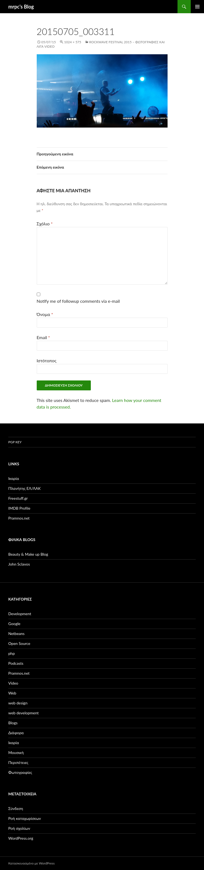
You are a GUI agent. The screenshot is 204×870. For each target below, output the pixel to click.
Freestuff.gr (18, 498)
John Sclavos (19, 564)
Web (12, 693)
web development (23, 712)
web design (17, 703)
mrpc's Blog (21, 7)
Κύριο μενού (197, 6)
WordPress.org (20, 838)
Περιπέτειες (18, 762)
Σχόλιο (45, 223)
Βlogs (13, 722)
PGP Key (15, 442)
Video (13, 683)
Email (43, 337)
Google (14, 623)
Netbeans (16, 633)
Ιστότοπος (47, 360)
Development (19, 613)
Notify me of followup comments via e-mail (78, 301)
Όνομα (45, 314)
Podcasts (15, 663)
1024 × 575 (72, 42)
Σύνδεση (15, 808)
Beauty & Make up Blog (28, 554)
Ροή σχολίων (19, 828)
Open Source (19, 643)
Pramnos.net (19, 518)
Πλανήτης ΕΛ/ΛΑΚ (24, 488)
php (11, 653)
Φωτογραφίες (20, 772)
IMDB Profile (19, 508)
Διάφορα (16, 732)
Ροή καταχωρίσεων (24, 818)
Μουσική (16, 752)
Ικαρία (13, 478)
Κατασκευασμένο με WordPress (31, 863)
